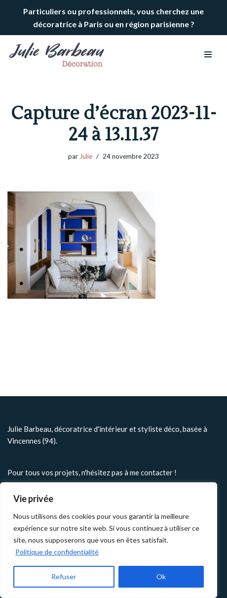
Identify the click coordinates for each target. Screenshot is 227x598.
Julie (85, 156)
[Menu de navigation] (208, 54)
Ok (161, 576)
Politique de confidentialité (57, 552)
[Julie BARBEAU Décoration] (56, 54)
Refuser (63, 576)
